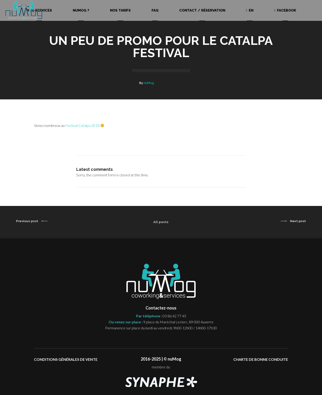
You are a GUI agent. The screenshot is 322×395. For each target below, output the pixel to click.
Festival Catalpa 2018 (84, 125)
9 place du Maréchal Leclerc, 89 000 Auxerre (178, 322)
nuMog (149, 83)
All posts (161, 222)
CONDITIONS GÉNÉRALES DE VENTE (65, 359)
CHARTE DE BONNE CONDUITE (260, 359)
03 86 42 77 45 (174, 316)
